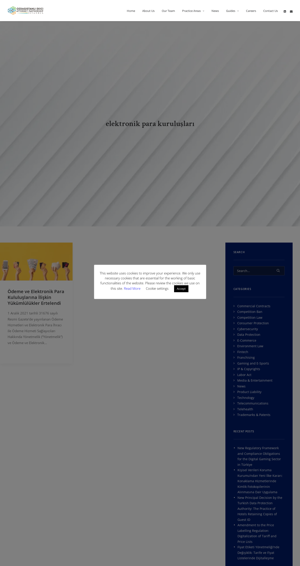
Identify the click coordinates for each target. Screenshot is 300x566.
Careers (251, 11)
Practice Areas (193, 11)
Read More (132, 288)
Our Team (168, 11)
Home (131, 11)
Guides (232, 11)
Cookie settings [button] (157, 288)
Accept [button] (181, 289)
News (215, 11)
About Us (148, 11)
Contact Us (270, 11)
